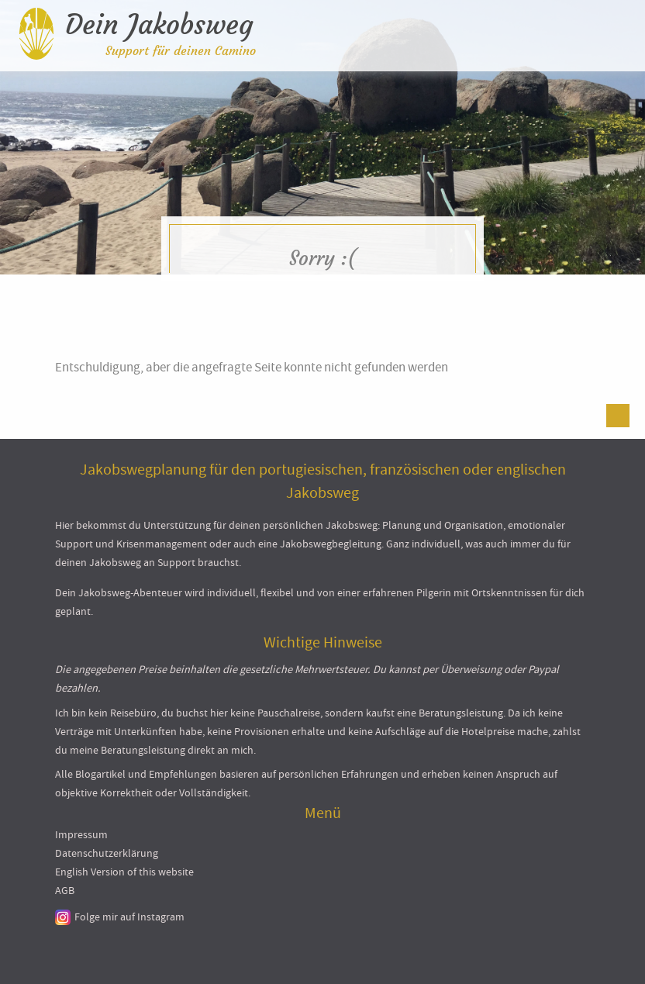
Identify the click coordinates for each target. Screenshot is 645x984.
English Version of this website (124, 872)
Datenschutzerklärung (106, 853)
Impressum (81, 834)
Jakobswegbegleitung (330, 544)
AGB (64, 890)
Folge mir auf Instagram (129, 917)
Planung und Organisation (442, 525)
